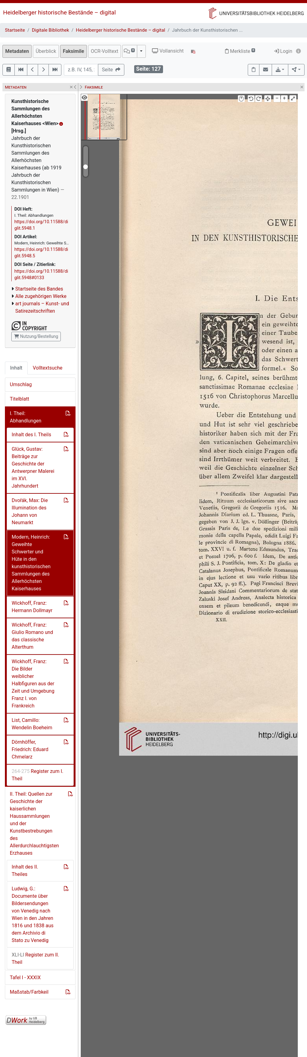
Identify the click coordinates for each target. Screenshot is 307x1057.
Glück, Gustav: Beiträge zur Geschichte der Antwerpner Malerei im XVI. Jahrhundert (33, 467)
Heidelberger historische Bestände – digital (59, 12)
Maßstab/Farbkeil (29, 992)
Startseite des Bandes (39, 289)
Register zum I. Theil (37, 775)
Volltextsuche (47, 368)
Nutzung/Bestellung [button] (36, 336)
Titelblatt (19, 399)
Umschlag (21, 384)
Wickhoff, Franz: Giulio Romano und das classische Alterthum (32, 636)
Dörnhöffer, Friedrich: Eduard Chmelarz (30, 749)
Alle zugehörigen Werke (41, 296)
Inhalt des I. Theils (31, 434)
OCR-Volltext (104, 51)
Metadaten (17, 51)
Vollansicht (168, 51)
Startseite (15, 30)
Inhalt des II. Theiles (25, 870)
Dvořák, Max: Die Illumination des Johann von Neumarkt (30, 511)
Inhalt (16, 368)
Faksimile (73, 51)
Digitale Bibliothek (50, 30)
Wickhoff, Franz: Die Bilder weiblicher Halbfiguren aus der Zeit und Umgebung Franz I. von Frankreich (33, 684)
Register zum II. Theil (35, 958)
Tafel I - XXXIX (25, 977)
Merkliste (240, 51)
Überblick (46, 51)
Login (283, 51)
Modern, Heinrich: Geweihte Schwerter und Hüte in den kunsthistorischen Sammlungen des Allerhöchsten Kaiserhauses (31, 563)
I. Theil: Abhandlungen (25, 417)
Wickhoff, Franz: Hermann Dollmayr (32, 606)
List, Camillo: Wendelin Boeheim (32, 723)
